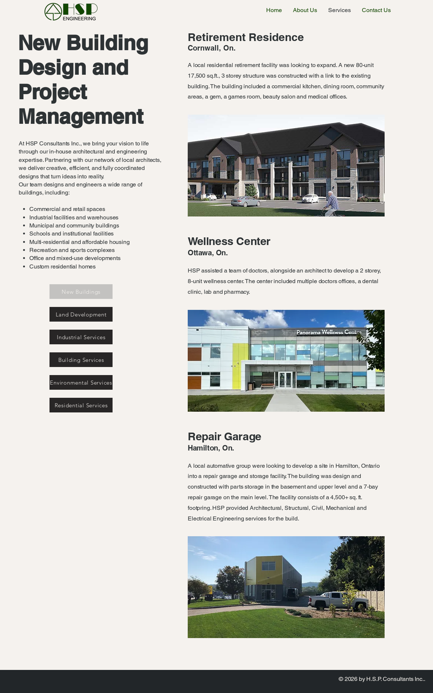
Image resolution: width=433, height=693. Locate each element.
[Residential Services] (81, 405)
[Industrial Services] (81, 337)
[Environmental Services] (81, 382)
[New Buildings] (81, 291)
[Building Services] (81, 359)
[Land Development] (81, 314)
